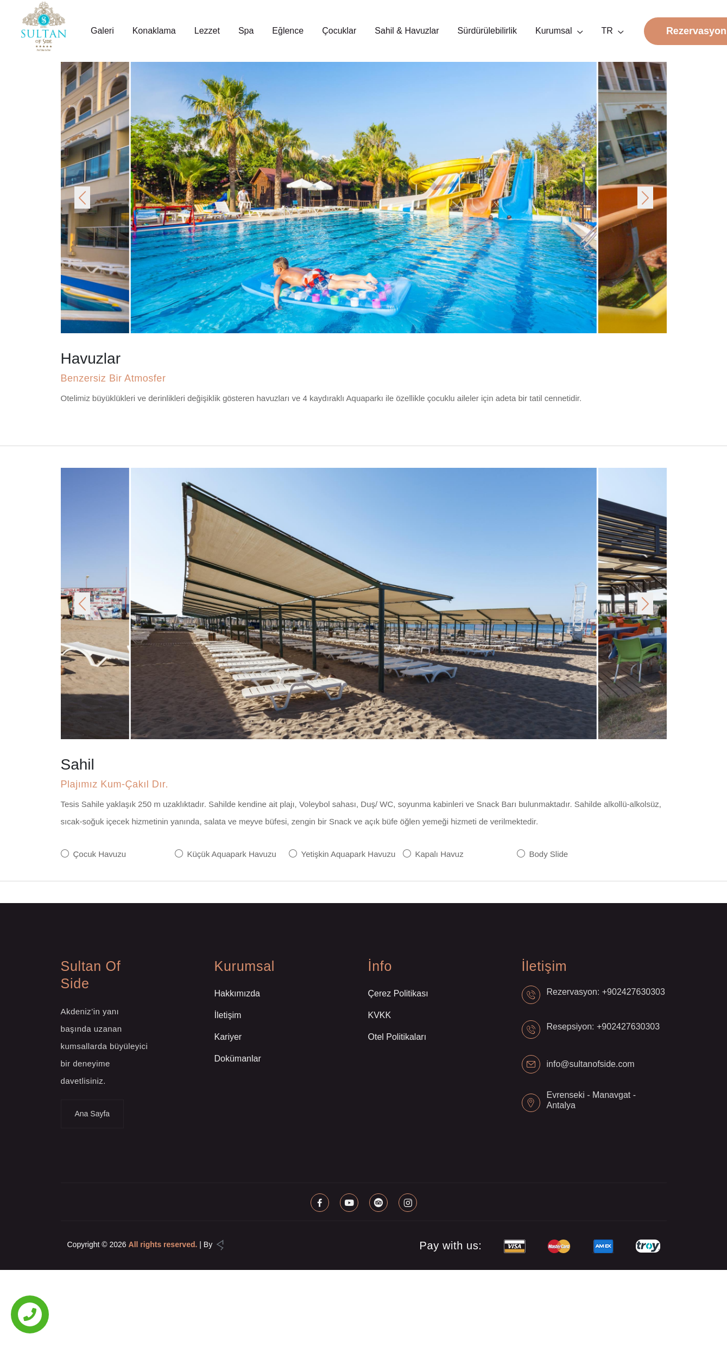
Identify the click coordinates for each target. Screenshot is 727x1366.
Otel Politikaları (397, 1036)
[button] (82, 198)
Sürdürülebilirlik (487, 30)
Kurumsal (553, 30)
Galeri (102, 30)
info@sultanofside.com (591, 1064)
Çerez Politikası (398, 993)
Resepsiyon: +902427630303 (603, 1026)
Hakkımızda (237, 993)
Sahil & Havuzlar (407, 30)
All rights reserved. (163, 1244)
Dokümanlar (237, 1058)
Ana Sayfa (92, 1113)
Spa (246, 30)
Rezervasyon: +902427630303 (606, 991)
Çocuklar (339, 30)
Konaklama (154, 30)
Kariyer (228, 1036)
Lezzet (207, 30)
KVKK (379, 1015)
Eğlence (288, 30)
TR (607, 30)
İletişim (228, 1015)
